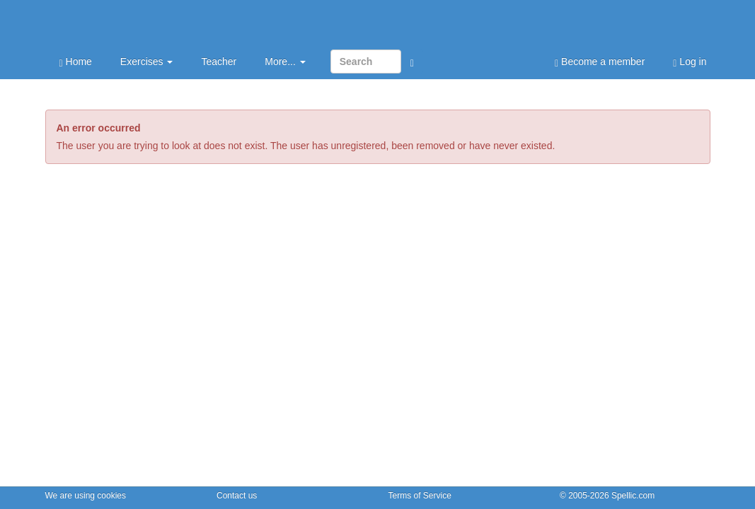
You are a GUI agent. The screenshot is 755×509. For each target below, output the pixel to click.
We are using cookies (86, 496)
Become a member (600, 62)
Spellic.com (633, 496)
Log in (689, 62)
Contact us (237, 496)
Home (75, 62)
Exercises (146, 61)
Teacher (218, 61)
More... (285, 61)
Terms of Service (419, 496)
